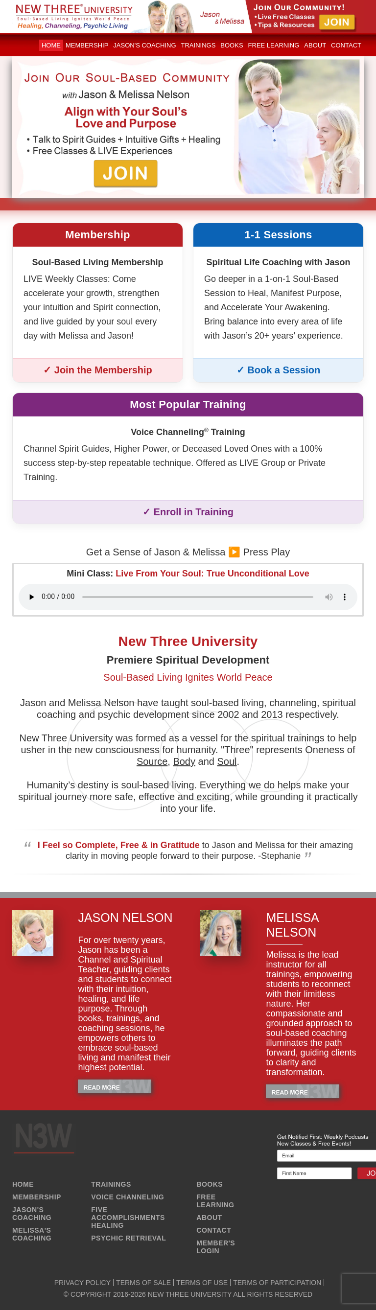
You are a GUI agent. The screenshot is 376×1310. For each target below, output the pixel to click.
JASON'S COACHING (31, 1213)
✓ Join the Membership (97, 370)
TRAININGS (111, 1184)
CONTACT (213, 1230)
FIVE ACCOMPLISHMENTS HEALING (128, 1217)
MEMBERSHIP (36, 1197)
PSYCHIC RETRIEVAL (128, 1238)
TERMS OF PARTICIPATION (277, 1283)
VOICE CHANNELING (127, 1197)
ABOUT (209, 1217)
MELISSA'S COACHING (31, 1234)
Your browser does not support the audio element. (188, 597)
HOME (23, 1184)
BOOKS (209, 1184)
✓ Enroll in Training (188, 511)
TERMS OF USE (202, 1283)
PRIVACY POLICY (82, 1283)
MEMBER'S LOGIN (215, 1247)
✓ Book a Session (278, 370)
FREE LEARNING (215, 1201)
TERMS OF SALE (143, 1283)
